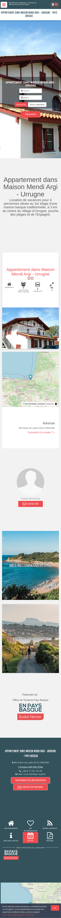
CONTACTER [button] (30, 503)
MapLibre (50, 404)
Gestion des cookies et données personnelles (18, 915)
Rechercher (21, 104)
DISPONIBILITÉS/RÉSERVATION (30, 780)
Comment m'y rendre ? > (41, 432)
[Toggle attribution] (56, 404)
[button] (37, 104)
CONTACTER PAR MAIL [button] (30, 787)
